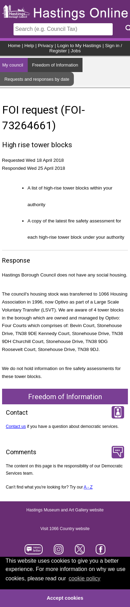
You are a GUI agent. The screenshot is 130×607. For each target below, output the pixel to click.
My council (12, 65)
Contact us (16, 426)
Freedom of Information (55, 65)
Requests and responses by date (37, 79)
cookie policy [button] (85, 578)
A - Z (88, 487)
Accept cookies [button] (65, 598)
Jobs (76, 50)
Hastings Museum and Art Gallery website (65, 510)
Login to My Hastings (79, 45)
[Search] (63, 29)
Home (14, 45)
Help (29, 45)
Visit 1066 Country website (65, 529)
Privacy (45, 45)
